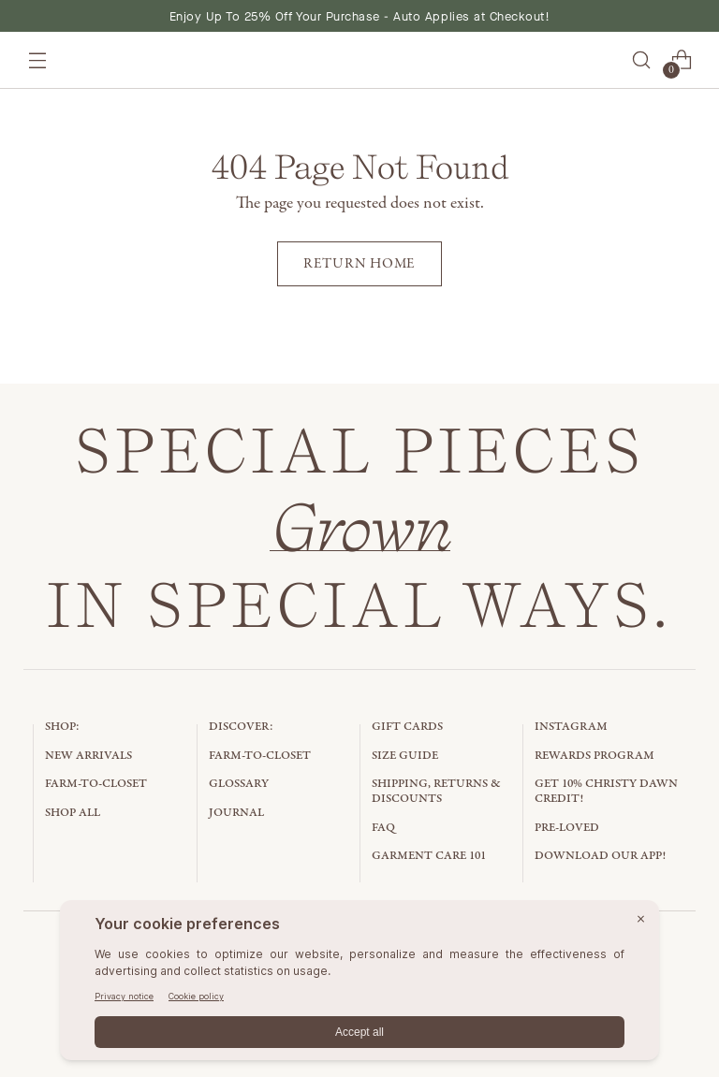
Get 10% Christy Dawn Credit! (606, 791)
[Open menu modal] (38, 60)
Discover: (241, 727)
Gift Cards (407, 727)
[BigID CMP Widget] (359, 985)
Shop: (62, 727)
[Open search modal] (641, 60)
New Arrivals (88, 756)
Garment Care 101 (429, 856)
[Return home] (359, 263)
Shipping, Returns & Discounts (436, 791)
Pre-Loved (567, 828)
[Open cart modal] (681, 60)
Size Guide (405, 756)
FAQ (383, 828)
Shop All (72, 813)
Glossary (239, 784)
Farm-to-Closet (96, 784)
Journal (236, 813)
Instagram (571, 727)
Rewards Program (594, 756)
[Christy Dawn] (359, 60)
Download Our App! (600, 856)
